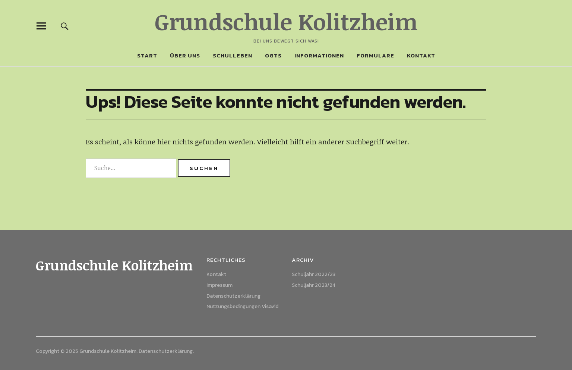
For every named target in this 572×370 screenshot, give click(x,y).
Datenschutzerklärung (233, 296)
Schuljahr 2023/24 (313, 285)
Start (147, 55)
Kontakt (421, 55)
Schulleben (232, 55)
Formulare (375, 55)
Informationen (319, 55)
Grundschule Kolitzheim (286, 21)
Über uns (185, 55)
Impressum (219, 285)
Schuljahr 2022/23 (313, 274)
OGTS (273, 55)
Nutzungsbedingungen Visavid (242, 306)
